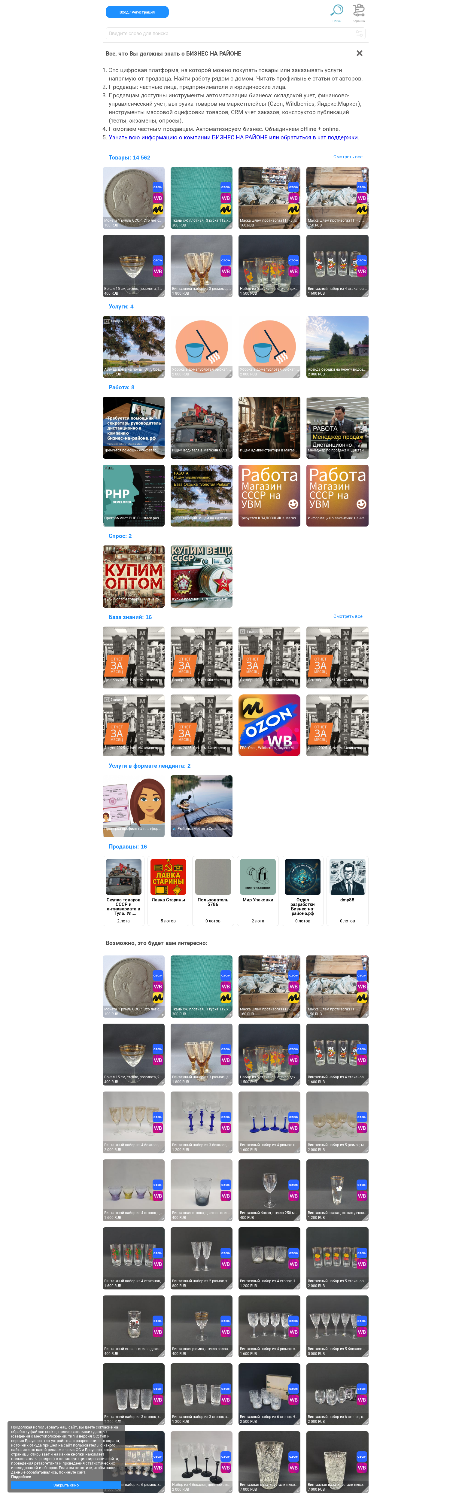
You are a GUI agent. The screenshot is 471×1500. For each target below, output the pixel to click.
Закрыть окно (66, 1485)
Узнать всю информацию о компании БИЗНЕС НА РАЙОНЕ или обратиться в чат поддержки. (234, 137)
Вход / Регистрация (137, 12)
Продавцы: (128, 846)
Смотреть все (348, 156)
